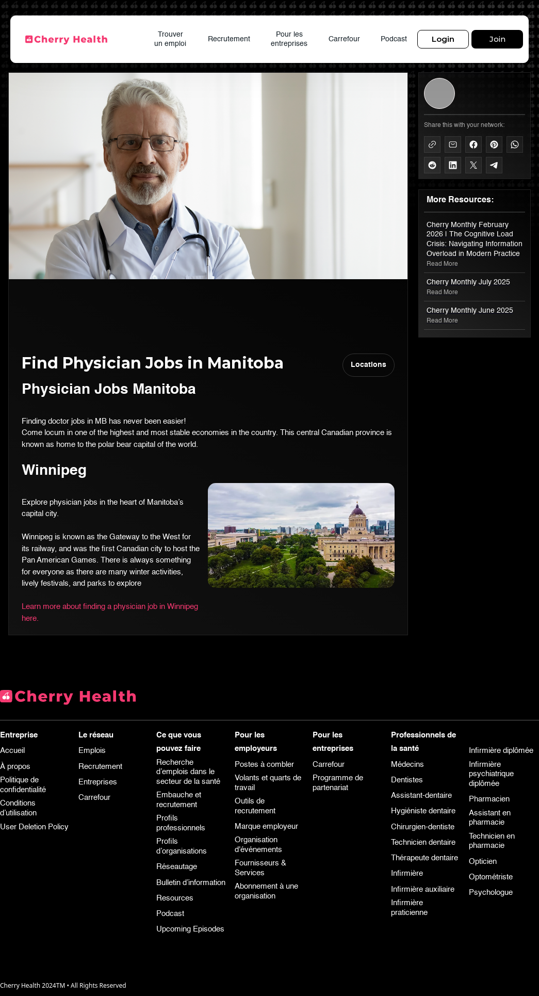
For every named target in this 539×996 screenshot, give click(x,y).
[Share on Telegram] (494, 165)
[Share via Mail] (453, 144)
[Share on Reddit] (432, 165)
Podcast (394, 39)
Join (497, 39)
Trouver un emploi (170, 39)
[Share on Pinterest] (494, 144)
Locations (368, 364)
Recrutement (229, 39)
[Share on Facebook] (473, 144)
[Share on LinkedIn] (453, 165)
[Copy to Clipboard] (432, 144)
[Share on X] (473, 165)
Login (443, 39)
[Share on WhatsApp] (515, 144)
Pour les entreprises (289, 39)
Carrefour (344, 39)
